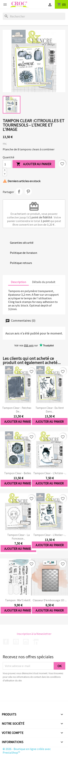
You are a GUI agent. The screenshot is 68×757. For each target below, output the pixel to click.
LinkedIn (36, 642)
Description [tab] (18, 282)
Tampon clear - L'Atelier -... (49, 535)
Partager (19, 191)
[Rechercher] (34, 16)
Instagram (26, 642)
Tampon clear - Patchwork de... (18, 409)
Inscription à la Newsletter (34, 634)
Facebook (6, 642)
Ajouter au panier (33, 164)
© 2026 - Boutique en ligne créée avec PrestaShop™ (27, 750)
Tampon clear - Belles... (18, 473)
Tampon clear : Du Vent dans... (49, 409)
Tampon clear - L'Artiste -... (49, 473)
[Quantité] (7, 164)
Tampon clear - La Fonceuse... (18, 536)
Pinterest (28, 191)
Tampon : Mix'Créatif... (18, 600)
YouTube (16, 642)
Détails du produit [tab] (43, 282)
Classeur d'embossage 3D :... (50, 600)
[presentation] (32, 692)
